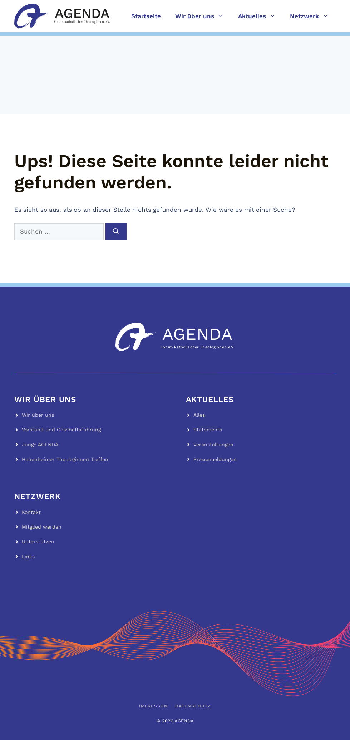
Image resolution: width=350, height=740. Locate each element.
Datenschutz (193, 706)
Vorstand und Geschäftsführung (61, 429)
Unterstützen (38, 541)
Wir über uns (203, 16)
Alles (199, 415)
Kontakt (31, 512)
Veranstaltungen (213, 444)
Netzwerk (313, 16)
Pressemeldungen (215, 459)
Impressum (153, 706)
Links (28, 556)
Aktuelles (260, 16)
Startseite (146, 16)
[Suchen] (116, 231)
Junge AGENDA (40, 444)
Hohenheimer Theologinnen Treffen (65, 459)
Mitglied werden (41, 527)
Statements (207, 429)
